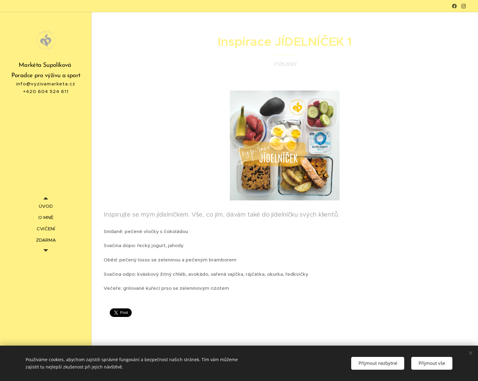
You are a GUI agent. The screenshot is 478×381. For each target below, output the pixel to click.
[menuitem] (46, 206)
